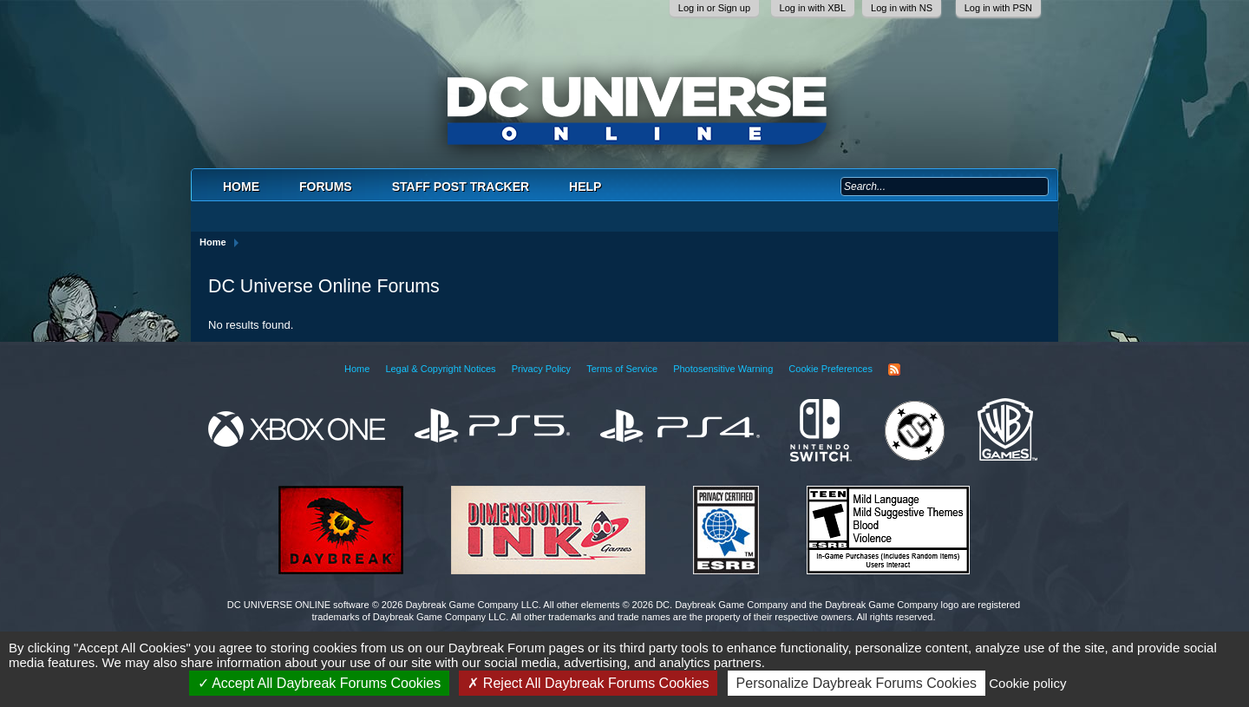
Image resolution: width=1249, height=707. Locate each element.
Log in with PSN (998, 8)
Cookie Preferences (830, 368)
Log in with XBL (813, 8)
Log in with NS (901, 8)
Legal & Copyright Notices (440, 368)
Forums (325, 186)
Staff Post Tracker (460, 186)
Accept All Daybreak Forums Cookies (319, 683)
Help (585, 186)
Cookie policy (1027, 683)
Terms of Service (621, 368)
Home (241, 186)
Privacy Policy (541, 368)
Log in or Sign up (714, 8)
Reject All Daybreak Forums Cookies (588, 683)
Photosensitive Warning (723, 368)
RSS (894, 369)
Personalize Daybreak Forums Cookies (856, 683)
